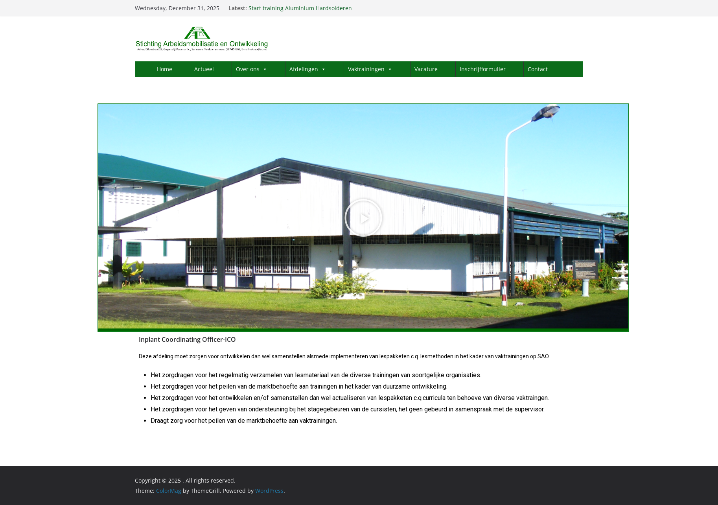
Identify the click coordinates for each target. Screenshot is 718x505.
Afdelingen (307, 69)
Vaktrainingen (370, 69)
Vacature (426, 69)
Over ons (251, 69)
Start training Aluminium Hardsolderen (300, 8)
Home (164, 69)
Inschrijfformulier (483, 69)
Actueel (204, 69)
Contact (538, 69)
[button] (363, 218)
